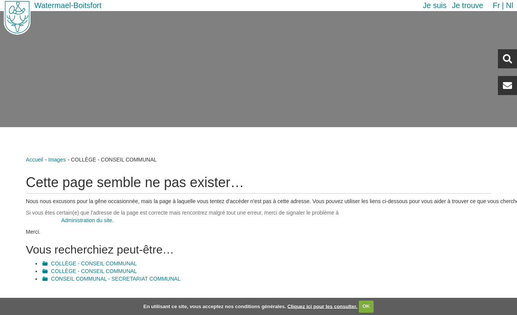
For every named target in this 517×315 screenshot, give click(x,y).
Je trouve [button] (467, 5)
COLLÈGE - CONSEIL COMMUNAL (94, 263)
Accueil (34, 160)
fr (496, 5)
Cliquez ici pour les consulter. (322, 306)
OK (366, 306)
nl (509, 5)
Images (57, 160)
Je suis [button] (434, 5)
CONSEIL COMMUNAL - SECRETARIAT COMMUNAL (116, 279)
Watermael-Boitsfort (67, 5)
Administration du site (86, 220)
